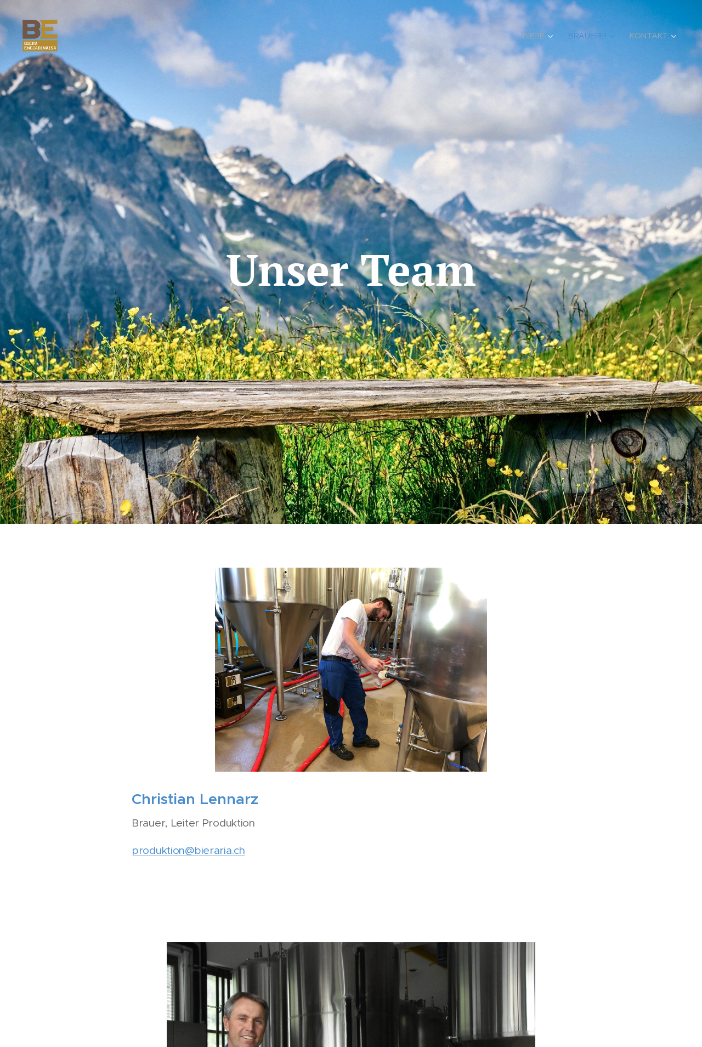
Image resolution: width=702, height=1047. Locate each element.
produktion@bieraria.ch (188, 850)
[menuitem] (540, 35)
